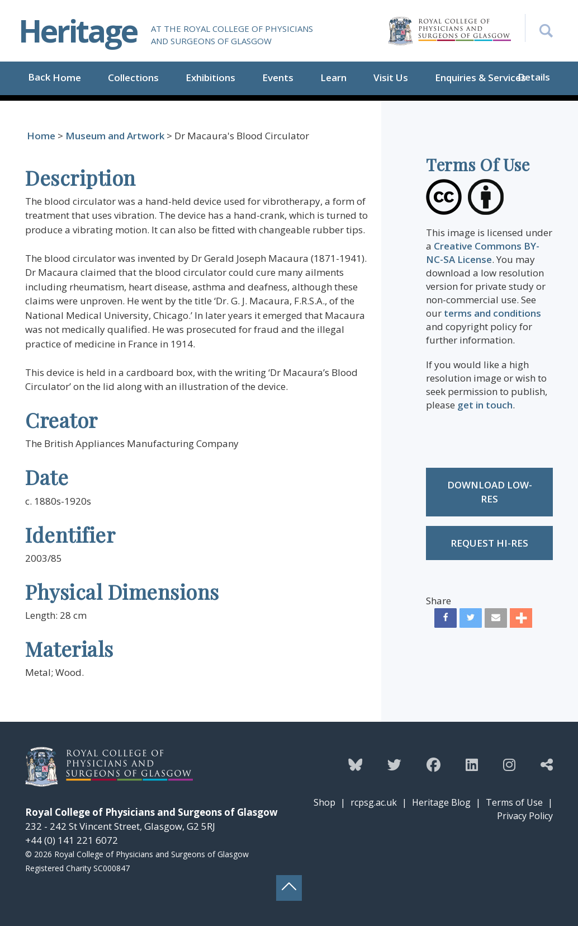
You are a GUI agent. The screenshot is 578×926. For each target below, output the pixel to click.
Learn (333, 77)
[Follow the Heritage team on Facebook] (433, 764)
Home (67, 77)
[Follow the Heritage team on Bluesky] (355, 764)
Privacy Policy (525, 816)
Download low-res (489, 492)
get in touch (485, 404)
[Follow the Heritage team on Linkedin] (472, 764)
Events (277, 77)
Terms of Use (514, 802)
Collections (133, 77)
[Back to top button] (289, 888)
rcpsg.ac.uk (373, 802)
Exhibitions (210, 77)
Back (39, 76)
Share (438, 600)
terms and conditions (492, 313)
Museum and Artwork (114, 135)
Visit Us (390, 77)
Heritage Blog (441, 802)
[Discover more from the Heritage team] (547, 764)
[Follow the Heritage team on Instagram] (509, 764)
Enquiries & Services (480, 77)
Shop (324, 802)
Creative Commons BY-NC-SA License (482, 252)
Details (534, 76)
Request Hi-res (489, 543)
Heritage (77, 30)
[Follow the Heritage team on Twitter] (394, 764)
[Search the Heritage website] (539, 28)
